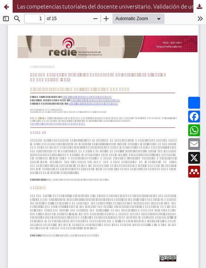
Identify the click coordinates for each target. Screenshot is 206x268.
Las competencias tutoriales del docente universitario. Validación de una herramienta (111, 6)
